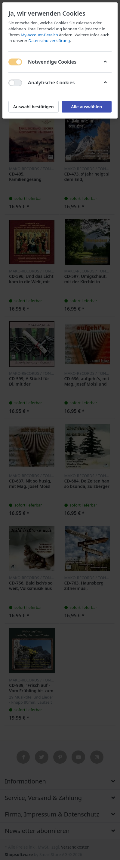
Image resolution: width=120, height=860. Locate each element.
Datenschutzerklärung (49, 40)
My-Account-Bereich (39, 35)
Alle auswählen (86, 107)
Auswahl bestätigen (33, 107)
